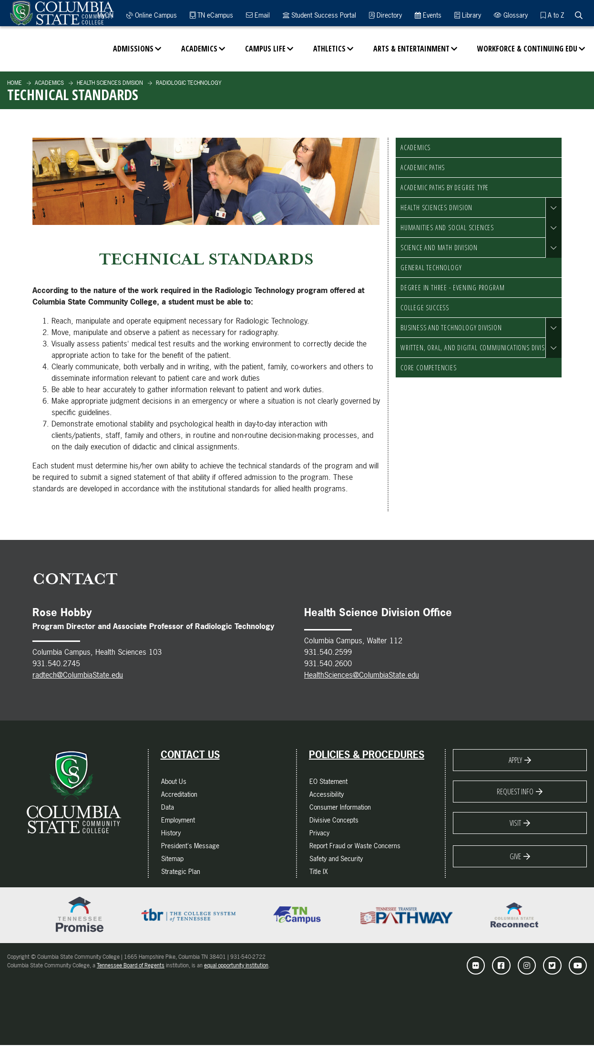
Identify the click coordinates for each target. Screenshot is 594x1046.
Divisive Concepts (333, 819)
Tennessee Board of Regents (130, 965)
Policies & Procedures (366, 755)
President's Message (190, 845)
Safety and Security (336, 858)
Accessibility (326, 794)
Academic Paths (422, 167)
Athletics (329, 48)
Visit (515, 823)
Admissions (133, 48)
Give (515, 856)
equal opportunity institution (236, 965)
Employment (178, 819)
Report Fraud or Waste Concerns (354, 845)
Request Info (515, 791)
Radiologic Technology (187, 83)
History (171, 832)
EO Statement (328, 781)
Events (428, 15)
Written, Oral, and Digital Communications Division (477, 347)
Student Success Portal (319, 15)
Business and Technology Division (451, 327)
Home (14, 83)
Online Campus (151, 15)
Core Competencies (428, 367)
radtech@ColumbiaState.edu (77, 675)
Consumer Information (340, 807)
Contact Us (190, 755)
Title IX (318, 871)
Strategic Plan (180, 871)
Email (258, 15)
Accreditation (179, 794)
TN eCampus (211, 15)
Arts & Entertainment (411, 48)
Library (467, 15)
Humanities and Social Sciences (447, 227)
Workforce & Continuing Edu (527, 48)
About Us (173, 781)
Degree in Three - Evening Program (452, 287)
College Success (424, 307)
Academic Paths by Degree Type (444, 187)
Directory (385, 15)
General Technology (430, 267)
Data (167, 807)
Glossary (511, 15)
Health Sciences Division (109, 83)
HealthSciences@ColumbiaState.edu (361, 675)
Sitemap (172, 858)
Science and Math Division (439, 247)
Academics (199, 48)
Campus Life (265, 48)
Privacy (319, 832)
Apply (515, 760)
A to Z (552, 15)
